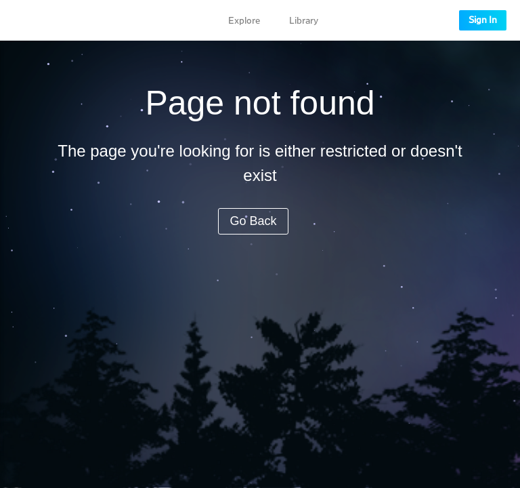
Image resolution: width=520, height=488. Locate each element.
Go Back (253, 221)
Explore (244, 21)
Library (303, 21)
